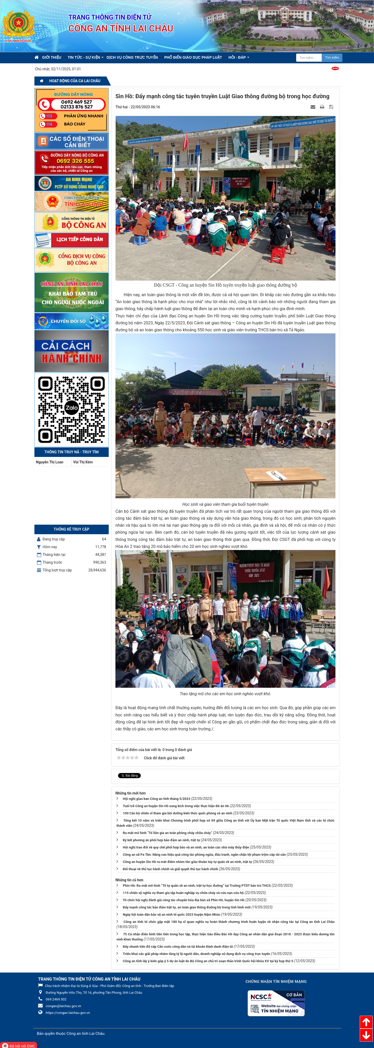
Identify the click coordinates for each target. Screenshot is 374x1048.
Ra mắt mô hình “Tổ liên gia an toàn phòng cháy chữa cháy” (167, 833)
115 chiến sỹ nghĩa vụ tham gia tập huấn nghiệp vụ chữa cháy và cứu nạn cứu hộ (183, 893)
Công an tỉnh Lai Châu (85, 1033)
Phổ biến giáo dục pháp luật (193, 57)
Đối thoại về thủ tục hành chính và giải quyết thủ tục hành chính (170, 869)
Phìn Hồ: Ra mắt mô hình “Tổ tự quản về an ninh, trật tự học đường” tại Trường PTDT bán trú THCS (197, 886)
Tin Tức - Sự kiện (84, 57)
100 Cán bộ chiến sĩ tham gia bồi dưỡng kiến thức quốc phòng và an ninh (177, 813)
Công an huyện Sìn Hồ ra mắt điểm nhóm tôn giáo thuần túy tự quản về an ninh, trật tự (187, 862)
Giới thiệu (51, 57)
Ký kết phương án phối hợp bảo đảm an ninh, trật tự (161, 840)
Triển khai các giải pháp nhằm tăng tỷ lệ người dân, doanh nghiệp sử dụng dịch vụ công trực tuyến (196, 954)
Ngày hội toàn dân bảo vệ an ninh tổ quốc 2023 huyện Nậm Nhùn (171, 914)
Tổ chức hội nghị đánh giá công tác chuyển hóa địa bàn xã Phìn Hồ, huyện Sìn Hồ (183, 900)
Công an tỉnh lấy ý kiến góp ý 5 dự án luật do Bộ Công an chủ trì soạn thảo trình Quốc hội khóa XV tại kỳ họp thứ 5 (208, 961)
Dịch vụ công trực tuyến (132, 57)
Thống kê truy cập (71, 529)
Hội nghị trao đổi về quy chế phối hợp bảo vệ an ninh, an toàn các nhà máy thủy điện (186, 847)
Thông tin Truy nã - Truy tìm (71, 452)
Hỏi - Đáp (237, 57)
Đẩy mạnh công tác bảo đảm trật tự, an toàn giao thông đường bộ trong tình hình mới (187, 907)
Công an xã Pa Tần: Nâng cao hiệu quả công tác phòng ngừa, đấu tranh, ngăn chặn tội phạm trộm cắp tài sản (204, 854)
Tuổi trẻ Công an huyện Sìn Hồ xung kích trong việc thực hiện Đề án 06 (176, 806)
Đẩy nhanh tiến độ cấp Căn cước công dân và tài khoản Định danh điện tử (178, 946)
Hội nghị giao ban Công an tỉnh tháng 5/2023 (156, 799)
